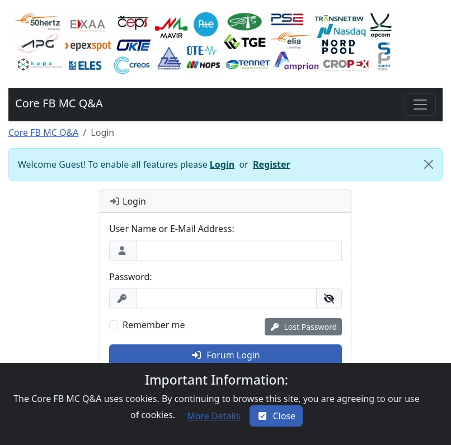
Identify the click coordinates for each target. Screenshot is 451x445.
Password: (130, 277)
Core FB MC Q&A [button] (59, 103)
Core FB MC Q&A (43, 132)
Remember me (154, 325)
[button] (202, 44)
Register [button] (271, 164)
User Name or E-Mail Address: (171, 228)
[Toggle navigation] (420, 104)
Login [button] (222, 164)
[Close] (428, 164)
